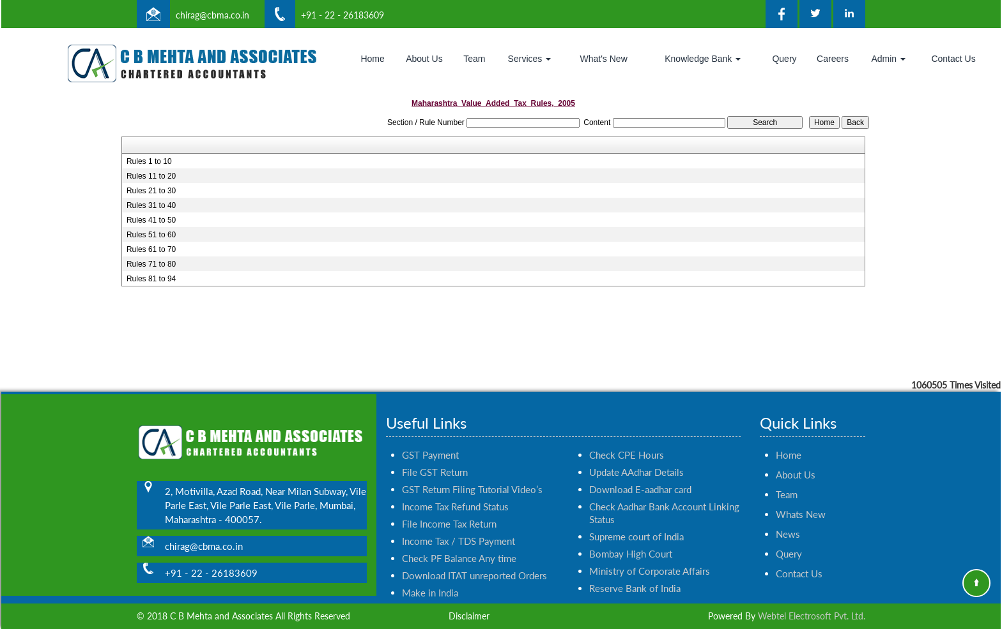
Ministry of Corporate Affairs (649, 559)
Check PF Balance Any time (459, 546)
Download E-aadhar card (640, 478)
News (788, 522)
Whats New (801, 502)
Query (784, 59)
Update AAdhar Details (636, 460)
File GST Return (435, 460)
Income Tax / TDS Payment (458, 529)
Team (474, 59)
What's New (604, 59)
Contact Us (953, 59)
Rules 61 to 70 (151, 249)
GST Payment (430, 443)
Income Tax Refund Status (455, 495)
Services (529, 59)
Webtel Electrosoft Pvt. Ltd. (811, 615)
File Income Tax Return (449, 512)
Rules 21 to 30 (151, 190)
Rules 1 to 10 (149, 161)
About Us (424, 59)
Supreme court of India (636, 525)
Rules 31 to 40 (151, 205)
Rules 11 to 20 (151, 176)
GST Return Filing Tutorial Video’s (472, 478)
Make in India (430, 581)
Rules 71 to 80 (151, 264)
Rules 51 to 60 (151, 234)
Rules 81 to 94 (151, 278)
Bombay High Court (630, 542)
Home (372, 59)
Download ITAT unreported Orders (474, 564)
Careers (833, 59)
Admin (888, 59)
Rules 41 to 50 (151, 220)
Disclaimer (469, 615)
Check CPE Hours (626, 443)
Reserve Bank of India (635, 576)
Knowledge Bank (703, 59)
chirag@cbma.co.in (212, 15)
